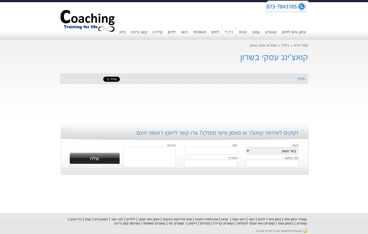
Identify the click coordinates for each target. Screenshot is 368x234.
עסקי (256, 32)
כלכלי (229, 32)
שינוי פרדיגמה (183, 219)
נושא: (295, 146)
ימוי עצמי (237, 219)
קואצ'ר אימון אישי (295, 219)
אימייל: (232, 158)
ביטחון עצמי (285, 223)
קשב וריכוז (139, 32)
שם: (234, 146)
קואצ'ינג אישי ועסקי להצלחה (256, 223)
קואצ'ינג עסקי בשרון (263, 45)
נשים (88, 219)
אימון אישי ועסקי (148, 219)
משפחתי (199, 32)
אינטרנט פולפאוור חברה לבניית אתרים (281, 231)
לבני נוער (117, 219)
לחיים (215, 32)
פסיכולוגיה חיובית (206, 219)
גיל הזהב (76, 219)
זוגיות (243, 32)
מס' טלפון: (291, 158)
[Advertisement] (24, 132)
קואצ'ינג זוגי (175, 223)
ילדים (172, 32)
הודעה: (171, 146)
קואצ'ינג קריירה (223, 223)
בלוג (122, 32)
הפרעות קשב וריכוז (126, 223)
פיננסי (166, 219)
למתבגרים (101, 219)
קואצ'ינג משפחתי (154, 223)
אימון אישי (274, 219)
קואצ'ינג (271, 32)
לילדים (130, 219)
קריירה (158, 32)
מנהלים (205, 223)
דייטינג (193, 223)
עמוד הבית (301, 45)
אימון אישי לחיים (294, 32)
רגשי (184, 32)
